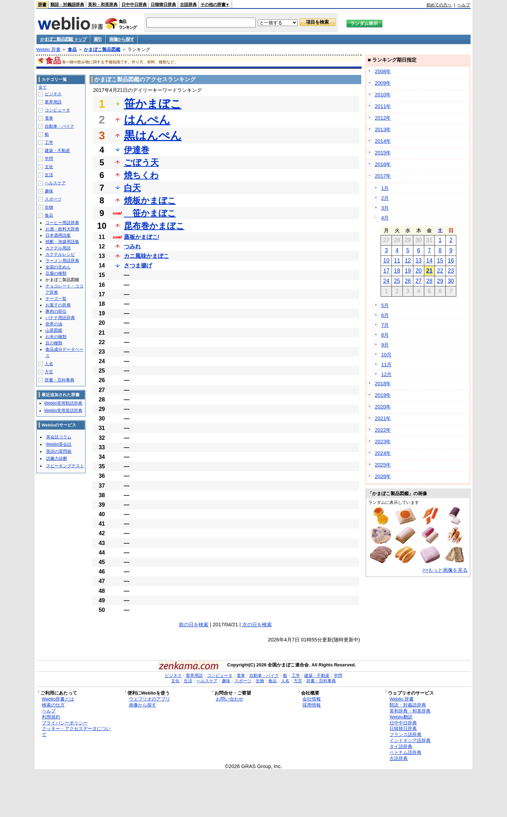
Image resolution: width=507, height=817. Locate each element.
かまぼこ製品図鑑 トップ (63, 39)
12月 (386, 374)
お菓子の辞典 (58, 305)
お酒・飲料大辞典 (62, 229)
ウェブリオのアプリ (149, 699)
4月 (385, 218)
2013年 (383, 129)
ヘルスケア (55, 182)
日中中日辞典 (134, 4)
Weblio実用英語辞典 (63, 410)
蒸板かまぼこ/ (141, 237)
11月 (386, 364)
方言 (49, 371)
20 (418, 271)
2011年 (383, 106)
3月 (385, 208)
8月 (385, 335)
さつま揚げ (138, 265)
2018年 (383, 383)
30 (451, 281)
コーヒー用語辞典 (62, 222)
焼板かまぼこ (150, 200)
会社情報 (311, 699)
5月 (385, 305)
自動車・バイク (59, 126)
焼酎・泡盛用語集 (62, 241)
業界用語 (53, 102)
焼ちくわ (141, 175)
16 (451, 261)
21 (429, 271)
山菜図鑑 (53, 330)
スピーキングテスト (65, 465)
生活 (49, 174)
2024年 (383, 453)
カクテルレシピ (60, 254)
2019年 (383, 395)
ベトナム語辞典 (405, 752)
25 (397, 281)
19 (408, 271)
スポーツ (53, 199)
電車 (49, 118)
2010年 (383, 94)
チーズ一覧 (56, 298)
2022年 (383, 430)
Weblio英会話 (58, 444)
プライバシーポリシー (65, 723)
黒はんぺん (153, 135)
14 (429, 261)
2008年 (383, 71)
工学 (49, 142)
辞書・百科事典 (59, 380)
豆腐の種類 (56, 273)
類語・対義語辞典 (67, 4)
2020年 (383, 407)
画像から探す (121, 39)
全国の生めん (58, 267)
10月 (386, 354)
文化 (49, 166)
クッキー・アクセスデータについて (76, 731)
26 (408, 281)
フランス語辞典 (405, 734)
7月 (385, 325)
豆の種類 (53, 343)
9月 (385, 345)
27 (418, 281)
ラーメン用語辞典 (62, 260)
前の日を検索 (193, 624)
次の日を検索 (257, 624)
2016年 (383, 164)
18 (397, 271)
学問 (49, 158)
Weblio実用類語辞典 (63, 403)
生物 (49, 207)
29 (440, 281)
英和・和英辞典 (103, 4)
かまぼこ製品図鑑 (102, 49)
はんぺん (147, 119)
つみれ (132, 246)
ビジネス (53, 93)
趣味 (49, 191)
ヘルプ (463, 4)
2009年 (383, 83)
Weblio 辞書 (48, 49)
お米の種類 (56, 336)
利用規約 (51, 717)
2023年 (383, 441)
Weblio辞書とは (58, 699)
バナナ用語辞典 (60, 317)
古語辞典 (188, 4)
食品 (72, 49)
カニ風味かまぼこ (146, 256)
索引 (98, 39)
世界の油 (53, 324)
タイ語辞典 (400, 746)
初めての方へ (439, 4)
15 (440, 261)
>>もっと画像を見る (445, 570)
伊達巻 (136, 149)
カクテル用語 (58, 248)
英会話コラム (58, 437)
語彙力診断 (56, 458)
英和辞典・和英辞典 (410, 711)
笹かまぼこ (153, 103)
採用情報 (311, 705)
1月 (385, 188)
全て (42, 87)
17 (386, 271)
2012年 (383, 118)
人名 (49, 363)
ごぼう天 (141, 162)
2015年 (383, 153)
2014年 (383, 141)
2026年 (383, 476)
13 (418, 261)
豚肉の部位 (56, 311)
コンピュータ (57, 110)
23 (451, 271)
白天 (132, 187)
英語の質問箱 (58, 451)
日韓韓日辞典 (163, 4)
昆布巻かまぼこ (154, 225)
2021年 (383, 418)
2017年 (383, 176)
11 (397, 261)
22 (440, 271)
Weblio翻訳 (400, 717)
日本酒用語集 (58, 235)
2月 (385, 198)
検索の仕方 (53, 705)
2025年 (383, 465)
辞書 (42, 4)
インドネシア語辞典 (410, 740)
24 (386, 281)
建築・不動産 (57, 150)
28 (429, 281)
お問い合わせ (229, 699)
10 (386, 261)
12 (408, 261)
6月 (385, 315)
